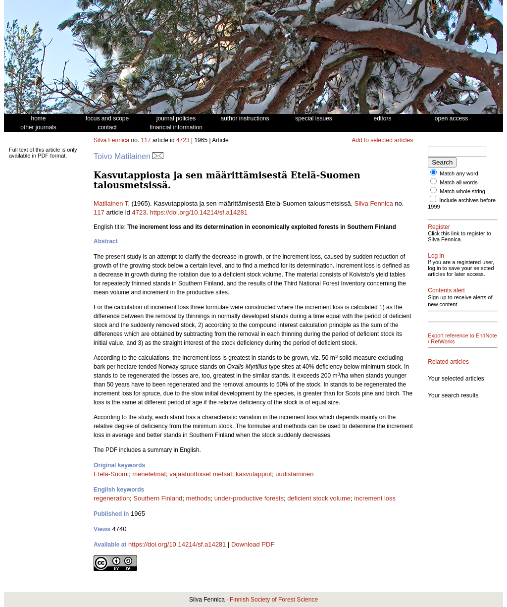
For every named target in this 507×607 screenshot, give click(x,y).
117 (146, 140)
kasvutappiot (254, 474)
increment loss (375, 498)
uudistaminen (294, 474)
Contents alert (446, 290)
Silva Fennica (111, 140)
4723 (183, 140)
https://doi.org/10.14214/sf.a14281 (199, 212)
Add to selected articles (382, 140)
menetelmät (149, 474)
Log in (436, 255)
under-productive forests (249, 498)
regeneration (112, 498)
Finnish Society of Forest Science (274, 599)
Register (439, 226)
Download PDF (252, 544)
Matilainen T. (112, 203)
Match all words (458, 182)
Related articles (448, 361)
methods (198, 498)
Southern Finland (157, 498)
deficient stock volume (319, 498)
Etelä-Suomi (111, 474)
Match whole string (462, 191)
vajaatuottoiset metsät (200, 474)
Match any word (459, 173)
